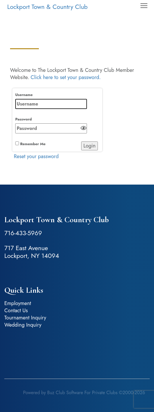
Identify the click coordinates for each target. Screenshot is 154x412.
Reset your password (36, 156)
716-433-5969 (23, 232)
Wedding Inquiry (22, 325)
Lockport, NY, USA (77, 350)
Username (51, 100)
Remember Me (30, 144)
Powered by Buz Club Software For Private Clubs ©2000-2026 (84, 392)
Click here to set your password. (66, 77)
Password (51, 124)
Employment (17, 303)
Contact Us (16, 310)
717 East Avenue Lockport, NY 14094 (31, 251)
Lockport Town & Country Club (47, 6)
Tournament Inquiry (25, 317)
